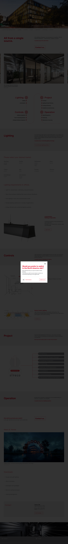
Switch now (42, 279)
